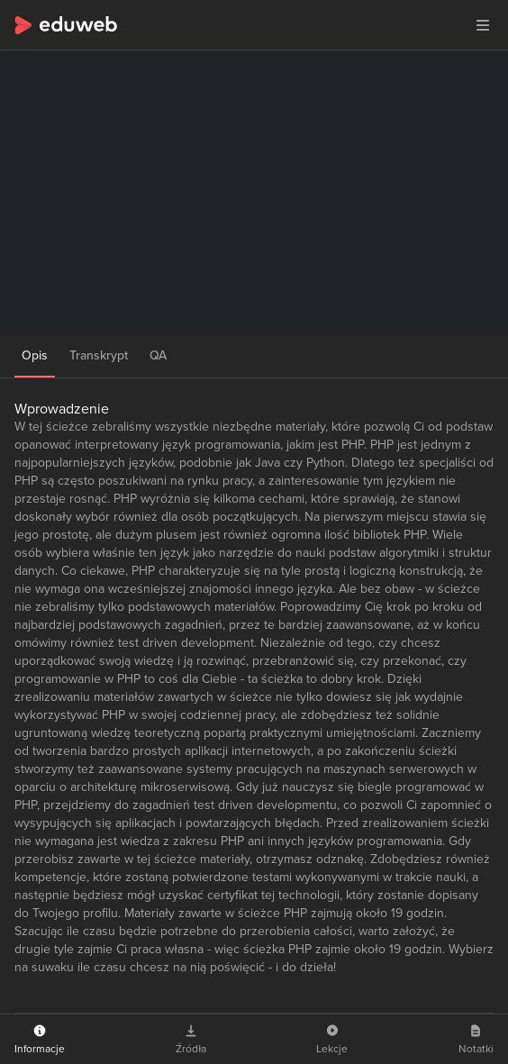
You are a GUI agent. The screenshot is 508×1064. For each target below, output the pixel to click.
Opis (35, 355)
